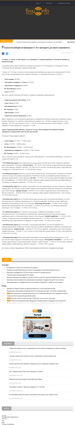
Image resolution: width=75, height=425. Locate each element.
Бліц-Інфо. (32, 68)
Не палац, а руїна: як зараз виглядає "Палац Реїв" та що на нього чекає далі (31, 298)
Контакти (49, 3)
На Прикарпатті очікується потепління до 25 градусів (22, 267)
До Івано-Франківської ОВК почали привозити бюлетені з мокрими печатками (35, 248)
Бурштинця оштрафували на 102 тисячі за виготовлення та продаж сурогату (29, 272)
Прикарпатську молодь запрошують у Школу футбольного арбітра (25, 379)
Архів (38, 3)
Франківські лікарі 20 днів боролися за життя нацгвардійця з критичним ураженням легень (33, 270)
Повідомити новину (64, 3)
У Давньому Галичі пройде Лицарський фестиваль (21, 296)
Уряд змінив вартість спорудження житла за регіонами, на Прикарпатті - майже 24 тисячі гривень (35, 282)
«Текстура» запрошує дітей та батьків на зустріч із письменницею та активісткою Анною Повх (32, 356)
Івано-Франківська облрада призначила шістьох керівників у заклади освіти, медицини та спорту (37, 293)
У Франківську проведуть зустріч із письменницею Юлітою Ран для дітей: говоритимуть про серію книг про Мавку (37, 348)
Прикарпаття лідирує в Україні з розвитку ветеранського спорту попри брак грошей (31, 288)
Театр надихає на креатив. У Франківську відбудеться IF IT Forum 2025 (27, 387)
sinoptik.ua (11, 424)
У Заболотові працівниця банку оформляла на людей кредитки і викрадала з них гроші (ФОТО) (39, 42)
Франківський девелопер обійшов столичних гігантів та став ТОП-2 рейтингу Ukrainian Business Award (36, 277)
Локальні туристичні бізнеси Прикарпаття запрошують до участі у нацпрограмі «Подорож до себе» (33, 364)
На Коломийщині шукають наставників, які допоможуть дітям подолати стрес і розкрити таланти (33, 394)
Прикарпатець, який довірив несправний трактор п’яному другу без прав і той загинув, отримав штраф (36, 291)
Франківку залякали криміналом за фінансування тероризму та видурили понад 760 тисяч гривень (35, 280)
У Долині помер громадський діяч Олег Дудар (20, 275)
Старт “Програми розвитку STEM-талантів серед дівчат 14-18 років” (26, 371)
